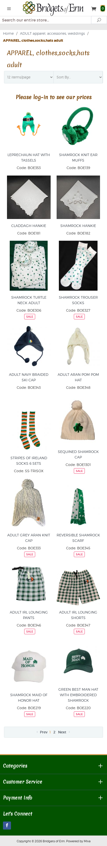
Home (8, 33)
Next (64, 732)
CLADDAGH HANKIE (28, 225)
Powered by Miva (78, 841)
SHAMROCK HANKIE (78, 225)
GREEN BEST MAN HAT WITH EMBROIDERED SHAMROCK (78, 694)
